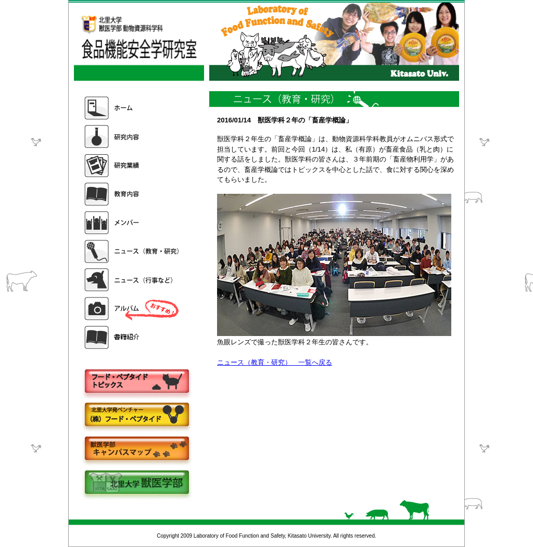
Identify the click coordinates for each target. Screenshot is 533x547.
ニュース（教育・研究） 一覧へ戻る (274, 362)
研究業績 (132, 165)
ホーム (132, 108)
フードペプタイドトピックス (136, 382)
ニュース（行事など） (132, 280)
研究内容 (132, 136)
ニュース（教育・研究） (132, 251)
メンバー (132, 222)
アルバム (132, 308)
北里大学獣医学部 (136, 483)
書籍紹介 (132, 337)
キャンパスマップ (136, 449)
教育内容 (132, 194)
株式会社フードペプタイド (136, 415)
